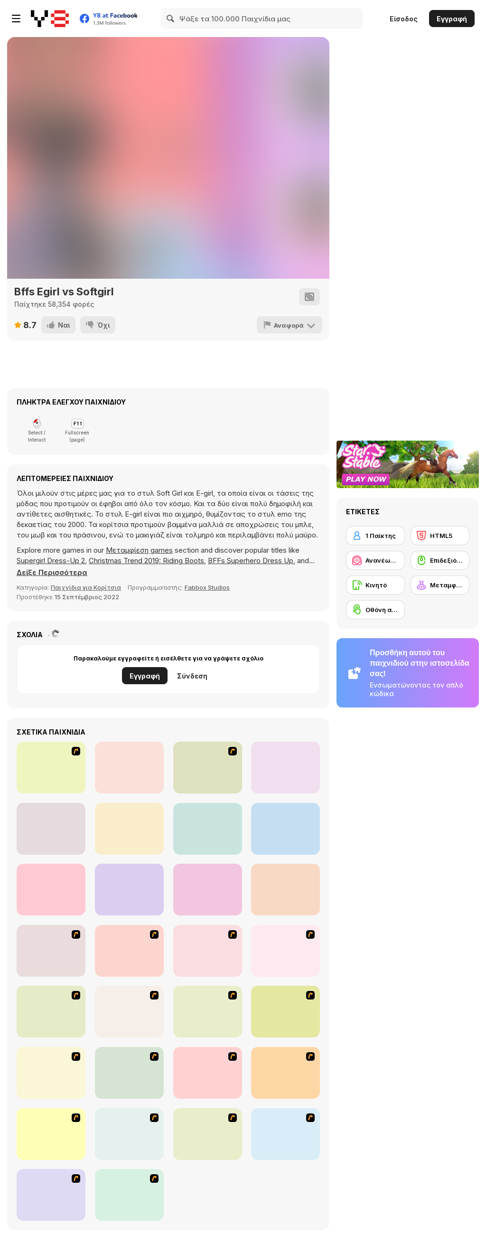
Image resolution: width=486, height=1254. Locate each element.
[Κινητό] (375, 584)
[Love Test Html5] (129, 889)
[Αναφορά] (289, 324)
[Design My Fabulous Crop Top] (51, 889)
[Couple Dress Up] (129, 1134)
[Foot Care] (207, 829)
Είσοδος (404, 19)
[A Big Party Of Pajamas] (207, 1073)
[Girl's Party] (207, 1011)
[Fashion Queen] (129, 1011)
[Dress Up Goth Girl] (207, 1134)
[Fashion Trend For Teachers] (285, 1011)
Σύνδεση (192, 676)
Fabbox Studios (207, 587)
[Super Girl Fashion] (51, 1073)
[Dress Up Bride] (285, 951)
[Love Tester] (285, 767)
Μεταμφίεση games (139, 550)
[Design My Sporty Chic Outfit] (285, 829)
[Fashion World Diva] (285, 889)
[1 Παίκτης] (375, 535)
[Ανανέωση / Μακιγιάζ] (375, 560)
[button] (52, 572)
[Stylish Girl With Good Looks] (285, 1073)
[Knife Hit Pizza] (51, 829)
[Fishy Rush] (129, 767)
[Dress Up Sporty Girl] (129, 1073)
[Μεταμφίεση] (440, 584)
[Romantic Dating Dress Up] (51, 767)
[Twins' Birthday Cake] (207, 767)
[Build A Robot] (51, 951)
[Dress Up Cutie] (207, 951)
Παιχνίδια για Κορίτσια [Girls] (86, 587)
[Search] (170, 18)
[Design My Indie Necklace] (207, 889)
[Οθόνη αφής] (375, 609)
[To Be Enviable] (51, 1134)
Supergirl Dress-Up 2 (51, 560)
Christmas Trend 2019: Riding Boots (146, 560)
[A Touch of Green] (51, 1011)
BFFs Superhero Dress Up (250, 560)
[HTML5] (440, 535)
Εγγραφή (452, 19)
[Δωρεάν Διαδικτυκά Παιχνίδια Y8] (49, 18)
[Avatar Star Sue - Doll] (129, 951)
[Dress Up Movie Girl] (129, 1195)
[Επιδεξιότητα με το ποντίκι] (440, 560)
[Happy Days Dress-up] (51, 1195)
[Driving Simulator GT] (129, 829)
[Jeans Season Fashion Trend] (285, 1134)
